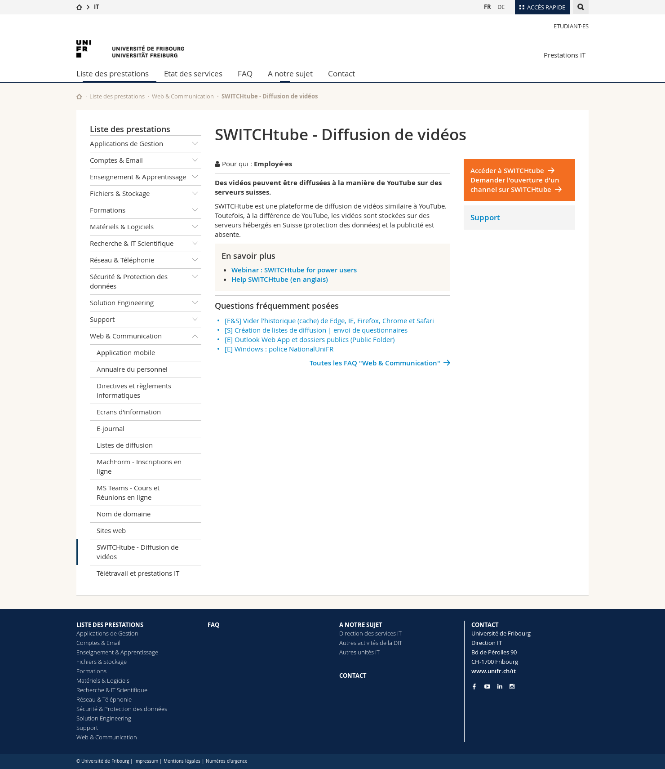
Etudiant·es (571, 26)
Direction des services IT (370, 633)
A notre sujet (290, 73)
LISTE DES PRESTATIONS (109, 625)
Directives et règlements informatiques (134, 390)
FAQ (245, 73)
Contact (341, 73)
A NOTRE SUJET (360, 625)
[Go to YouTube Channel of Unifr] (487, 686)
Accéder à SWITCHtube (507, 170)
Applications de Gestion (145, 144)
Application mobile (126, 352)
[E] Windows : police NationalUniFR (279, 348)
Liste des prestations (112, 73)
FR (487, 7)
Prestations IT (564, 54)
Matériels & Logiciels (145, 227)
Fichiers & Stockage (145, 194)
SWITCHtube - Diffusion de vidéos (137, 551)
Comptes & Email (145, 160)
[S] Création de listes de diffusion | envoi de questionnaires (316, 329)
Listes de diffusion (125, 444)
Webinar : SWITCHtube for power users (294, 270)
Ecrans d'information (129, 411)
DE (501, 7)
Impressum (146, 761)
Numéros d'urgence (227, 761)
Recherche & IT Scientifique (145, 244)
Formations (145, 210)
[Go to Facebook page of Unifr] (474, 686)
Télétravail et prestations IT (138, 573)
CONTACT (353, 675)
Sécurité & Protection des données (145, 280)
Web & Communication (183, 96)
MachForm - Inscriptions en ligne (139, 466)
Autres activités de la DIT (370, 643)
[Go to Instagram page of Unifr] (512, 686)
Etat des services (193, 73)
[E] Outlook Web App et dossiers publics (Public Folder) (310, 339)
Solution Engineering (145, 303)
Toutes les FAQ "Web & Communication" (375, 363)
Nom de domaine (124, 513)
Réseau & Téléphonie (145, 260)
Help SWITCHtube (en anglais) (279, 279)
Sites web (111, 530)
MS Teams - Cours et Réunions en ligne (128, 492)
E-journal (110, 428)
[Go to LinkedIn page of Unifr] (499, 686)
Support (145, 319)
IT (96, 7)
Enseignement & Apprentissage (145, 177)
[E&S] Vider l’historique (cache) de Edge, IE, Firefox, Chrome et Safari (329, 320)
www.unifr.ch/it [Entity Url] (493, 671)
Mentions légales (182, 761)
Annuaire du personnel (132, 368)
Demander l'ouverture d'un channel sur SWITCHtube (514, 184)
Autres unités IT (359, 652)
